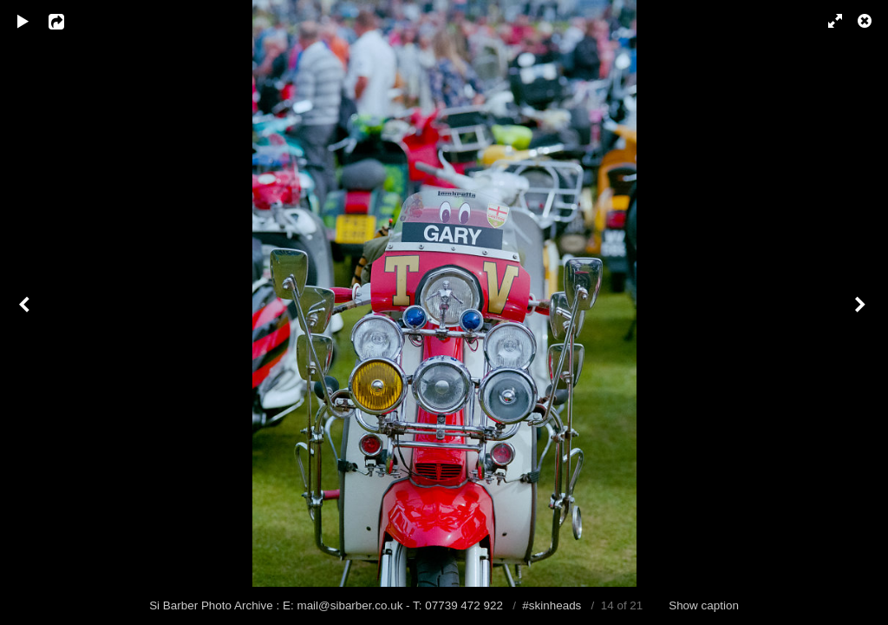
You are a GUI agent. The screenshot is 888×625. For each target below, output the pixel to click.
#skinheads (551, 605)
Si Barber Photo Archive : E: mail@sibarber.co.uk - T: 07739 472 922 (327, 605)
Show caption (704, 605)
